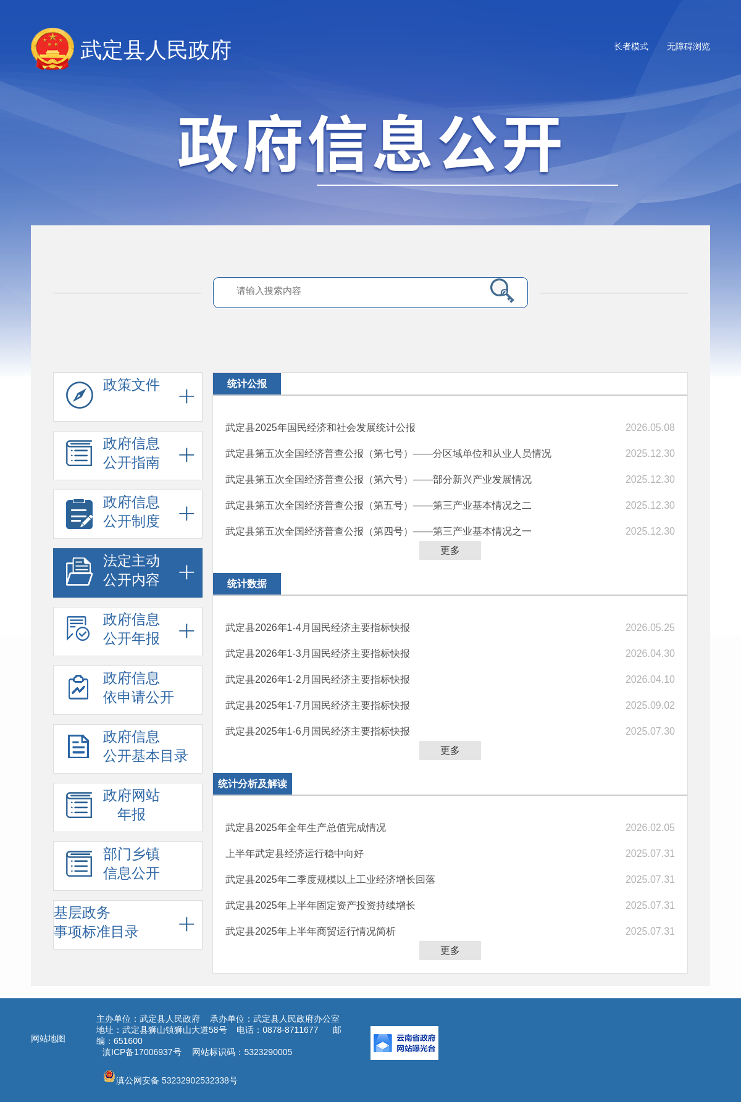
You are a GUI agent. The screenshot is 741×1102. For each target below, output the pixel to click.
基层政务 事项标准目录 (96, 922)
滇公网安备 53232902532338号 (170, 1077)
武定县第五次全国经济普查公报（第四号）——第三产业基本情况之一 (378, 531)
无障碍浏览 (688, 46)
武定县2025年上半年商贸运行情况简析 (310, 931)
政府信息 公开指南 (113, 456)
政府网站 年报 (113, 808)
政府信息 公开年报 (113, 632)
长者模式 (631, 46)
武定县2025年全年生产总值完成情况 (305, 827)
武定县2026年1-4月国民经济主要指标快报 (317, 627)
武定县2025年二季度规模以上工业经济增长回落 (330, 879)
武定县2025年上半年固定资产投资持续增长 (320, 905)
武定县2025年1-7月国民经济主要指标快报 (317, 705)
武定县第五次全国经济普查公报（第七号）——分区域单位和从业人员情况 (388, 453)
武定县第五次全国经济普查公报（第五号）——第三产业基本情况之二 (378, 505)
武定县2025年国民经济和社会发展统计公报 (320, 427)
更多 (450, 550)
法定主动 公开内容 (113, 574)
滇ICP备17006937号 (142, 1052)
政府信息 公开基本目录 (127, 749)
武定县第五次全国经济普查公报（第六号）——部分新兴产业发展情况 (378, 479)
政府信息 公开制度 (113, 515)
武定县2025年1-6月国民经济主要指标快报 (317, 731)
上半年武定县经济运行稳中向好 (294, 853)
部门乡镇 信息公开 (113, 867)
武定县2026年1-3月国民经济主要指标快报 (317, 653)
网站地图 (48, 1038)
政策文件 (113, 398)
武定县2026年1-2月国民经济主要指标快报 (317, 679)
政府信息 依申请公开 (120, 691)
